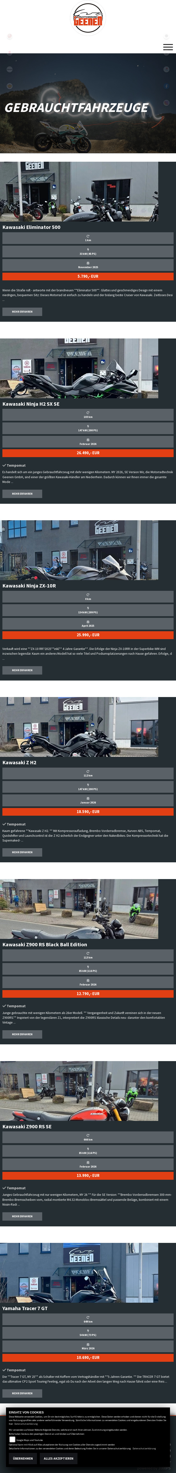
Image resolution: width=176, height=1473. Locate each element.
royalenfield (9, 86)
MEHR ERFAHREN (22, 311)
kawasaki (9, 69)
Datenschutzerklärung (26, 1423)
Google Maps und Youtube (30, 1440)
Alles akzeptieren (58, 1458)
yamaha (9, 36)
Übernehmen (23, 1458)
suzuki (9, 52)
